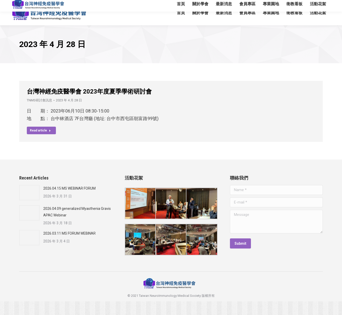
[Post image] (29, 206)
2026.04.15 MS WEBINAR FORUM (69, 202)
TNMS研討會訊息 (39, 114)
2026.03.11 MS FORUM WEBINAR (69, 247)
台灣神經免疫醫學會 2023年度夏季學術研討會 (89, 105)
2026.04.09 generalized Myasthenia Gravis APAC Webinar (77, 225)
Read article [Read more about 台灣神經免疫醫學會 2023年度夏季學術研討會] (40, 144)
